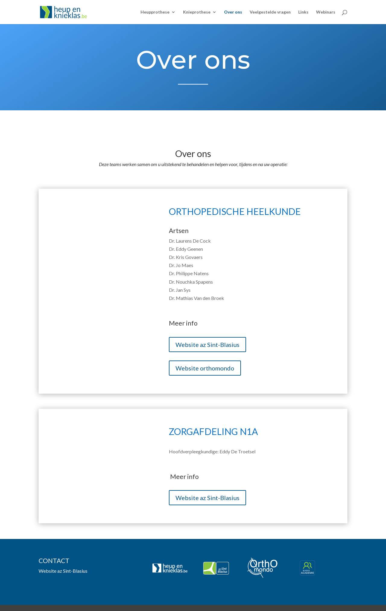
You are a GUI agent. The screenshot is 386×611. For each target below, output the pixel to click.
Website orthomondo (205, 368)
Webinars (325, 12)
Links (303, 12)
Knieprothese (196, 12)
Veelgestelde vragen (270, 12)
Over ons (233, 12)
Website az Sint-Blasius (207, 344)
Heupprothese (155, 12)
